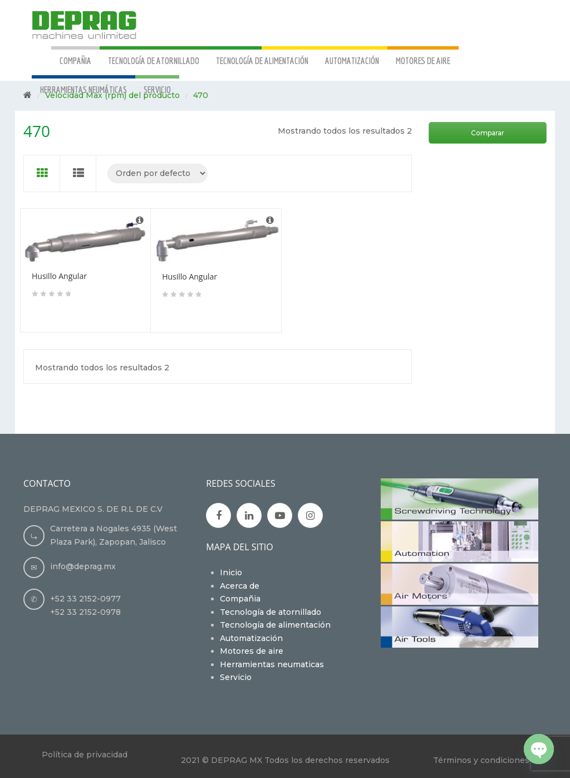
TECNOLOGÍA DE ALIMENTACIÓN (262, 60)
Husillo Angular (59, 276)
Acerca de (239, 586)
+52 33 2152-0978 (85, 612)
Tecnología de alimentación (275, 625)
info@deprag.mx (83, 566)
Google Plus (249, 515)
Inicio (231, 572)
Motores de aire (251, 651)
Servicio (236, 677)
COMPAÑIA (75, 60)
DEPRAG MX (236, 760)
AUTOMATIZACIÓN (352, 60)
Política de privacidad (84, 755)
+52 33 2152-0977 (85, 599)
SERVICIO (157, 89)
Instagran (310, 515)
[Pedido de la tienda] (157, 173)
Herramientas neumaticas (272, 664)
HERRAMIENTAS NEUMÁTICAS (83, 89)
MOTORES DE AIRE (423, 60)
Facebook (219, 515)
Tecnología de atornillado (270, 612)
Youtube (280, 515)
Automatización (251, 638)
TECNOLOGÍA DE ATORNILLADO (153, 60)
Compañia (240, 599)
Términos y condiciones (481, 760)
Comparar (487, 133)
